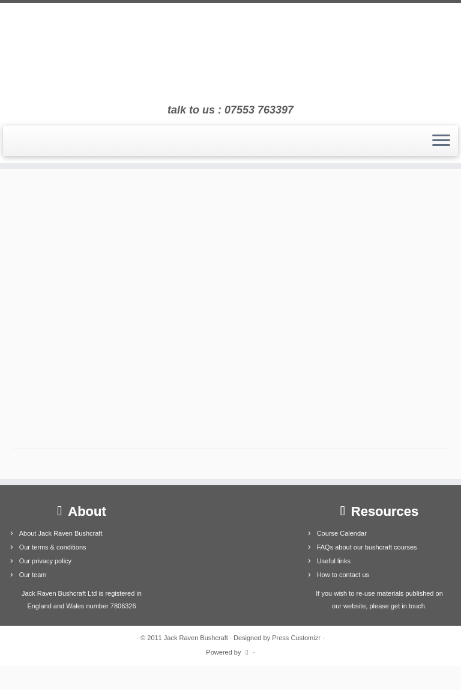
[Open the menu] (441, 141)
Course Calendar (342, 533)
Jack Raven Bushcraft (196, 637)
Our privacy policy (45, 560)
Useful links (334, 560)
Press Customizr (296, 637)
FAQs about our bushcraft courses (367, 547)
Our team (33, 574)
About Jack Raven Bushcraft (61, 533)
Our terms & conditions (52, 547)
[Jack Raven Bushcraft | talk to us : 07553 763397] (230, 53)
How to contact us (343, 574)
